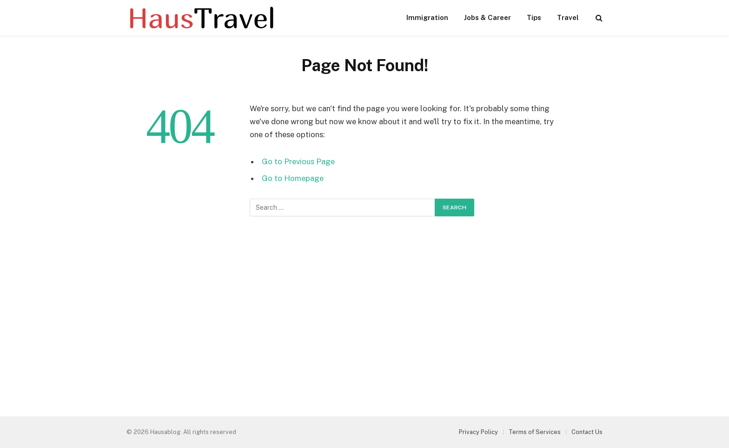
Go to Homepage (293, 178)
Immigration (427, 17)
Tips (534, 17)
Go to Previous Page (298, 161)
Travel (568, 17)
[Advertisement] (364, 319)
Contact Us (587, 431)
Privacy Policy (478, 431)
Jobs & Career (487, 17)
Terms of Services (535, 431)
